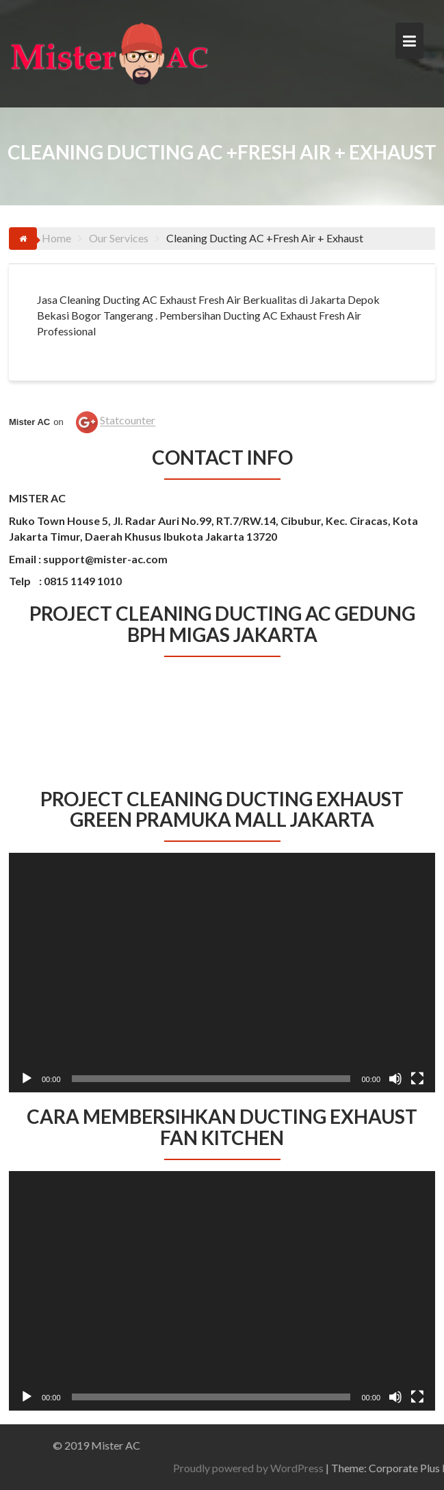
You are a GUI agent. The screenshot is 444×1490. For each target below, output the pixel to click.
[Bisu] (395, 1079)
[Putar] (27, 1079)
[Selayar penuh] (417, 1079)
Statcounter (127, 420)
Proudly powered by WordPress (314, 1467)
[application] (222, 972)
